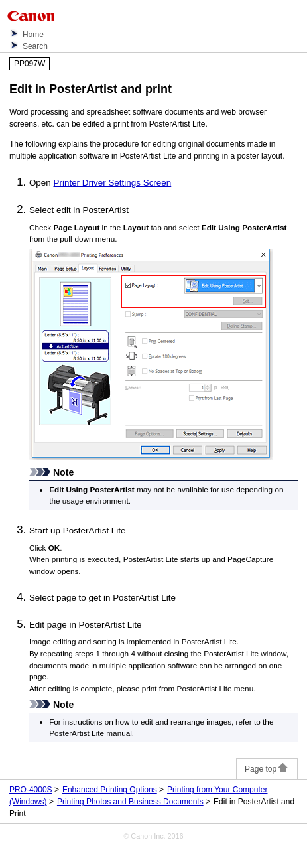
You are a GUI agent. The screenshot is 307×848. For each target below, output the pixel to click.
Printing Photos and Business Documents (130, 801)
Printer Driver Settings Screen (113, 183)
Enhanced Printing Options (109, 789)
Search (35, 46)
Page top (267, 769)
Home (33, 34)
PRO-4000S (30, 789)
